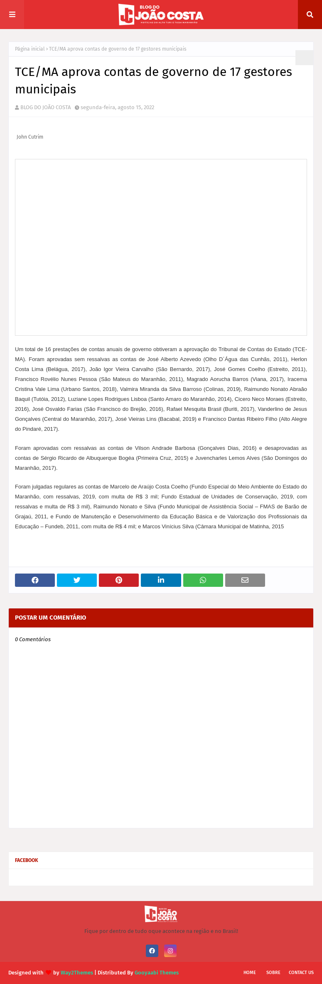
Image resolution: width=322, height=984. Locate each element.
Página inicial (30, 49)
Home (249, 972)
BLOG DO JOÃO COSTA (45, 107)
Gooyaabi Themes (157, 972)
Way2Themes (77, 972)
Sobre (273, 972)
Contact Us (301, 972)
